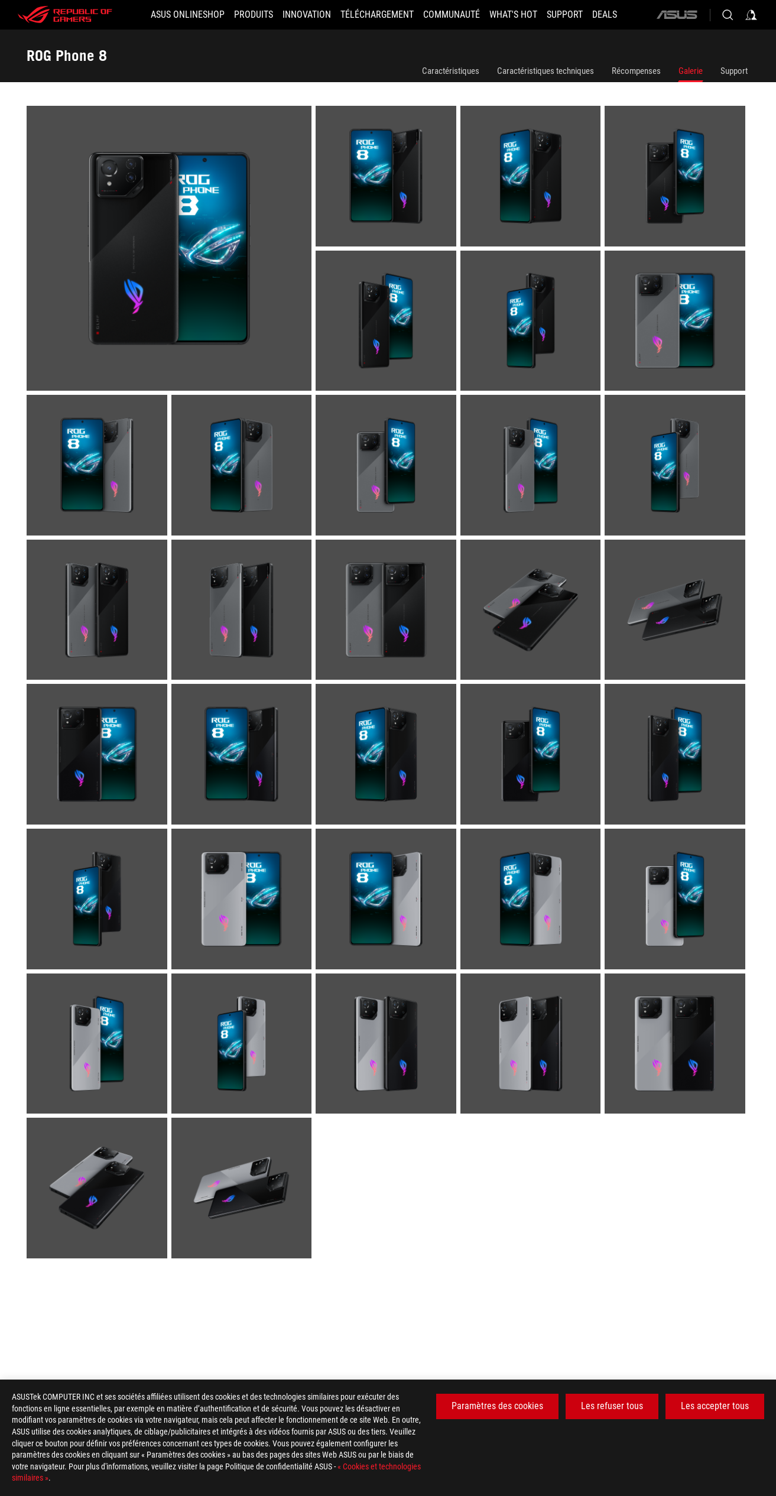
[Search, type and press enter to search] (727, 14)
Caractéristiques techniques (545, 71)
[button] (253, 15)
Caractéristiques (450, 71)
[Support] (565, 15)
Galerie (690, 71)
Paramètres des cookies (497, 1405)
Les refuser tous (612, 1405)
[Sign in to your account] (751, 15)
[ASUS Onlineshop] (188, 15)
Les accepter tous (715, 1405)
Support (734, 71)
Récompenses (636, 71)
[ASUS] (676, 14)
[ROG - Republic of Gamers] (65, 15)
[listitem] (171, 250)
